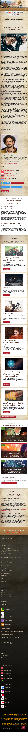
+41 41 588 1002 (6, 545)
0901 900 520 (8, 170)
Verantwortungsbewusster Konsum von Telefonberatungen (10, 638)
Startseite (3, 581)
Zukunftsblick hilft (9, 609)
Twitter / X (7, 698)
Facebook (7, 687)
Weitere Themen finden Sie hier (8, 416)
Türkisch (3, 662)
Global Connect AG (17, 723)
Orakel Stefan (4, 583)
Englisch (3, 649)
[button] (25, 9)
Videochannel (8, 624)
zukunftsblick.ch (7, 668)
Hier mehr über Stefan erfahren (9, 163)
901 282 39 (7, 178)
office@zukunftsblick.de (8, 553)
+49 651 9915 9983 (7, 548)
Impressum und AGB (6, 596)
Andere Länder (6, 182)
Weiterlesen (6, 269)
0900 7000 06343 (9, 176)
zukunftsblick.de (7, 670)
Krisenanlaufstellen (9, 616)
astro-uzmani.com (8, 678)
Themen (3, 586)
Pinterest (7, 695)
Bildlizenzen (4, 601)
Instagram (7, 691)
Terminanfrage (5, 191)
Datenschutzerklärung (6, 594)
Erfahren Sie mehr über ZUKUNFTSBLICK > (13, 510)
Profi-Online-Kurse (5, 575)
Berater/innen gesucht (6, 573)
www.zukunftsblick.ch (14, 532)
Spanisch (3, 659)
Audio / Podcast (8, 620)
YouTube (7, 702)
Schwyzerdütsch (5, 655)
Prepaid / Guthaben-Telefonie (18, 182)
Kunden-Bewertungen (6, 588)
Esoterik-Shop (7, 680)
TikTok (6, 706)
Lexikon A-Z (8, 613)
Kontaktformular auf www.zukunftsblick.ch (10, 557)
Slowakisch (3, 657)
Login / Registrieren (5, 565)
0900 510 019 (7, 173)
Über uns (3, 592)
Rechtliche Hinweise (6, 131)
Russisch (3, 653)
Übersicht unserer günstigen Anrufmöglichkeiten (12, 631)
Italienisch (3, 651)
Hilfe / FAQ (4, 590)
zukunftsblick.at (7, 673)
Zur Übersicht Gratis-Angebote (9, 483)
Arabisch (3, 646)
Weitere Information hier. (20, 720)
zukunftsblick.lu (7, 675)
